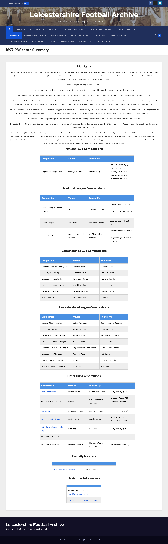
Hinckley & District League (53, 329)
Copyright (37, 42)
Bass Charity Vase (48, 392)
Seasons (13, 35)
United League (48, 223)
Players (53, 29)
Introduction (23, 29)
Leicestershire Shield (51, 291)
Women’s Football (34, 35)
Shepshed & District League (53, 366)
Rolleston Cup (48, 298)
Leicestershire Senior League (54, 342)
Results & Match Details (64, 469)
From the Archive (80, 35)
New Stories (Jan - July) (78, 494)
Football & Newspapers (61, 42)
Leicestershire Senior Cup (53, 285)
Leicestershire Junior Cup (52, 279)
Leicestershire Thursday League (55, 354)
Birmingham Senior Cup (51, 401)
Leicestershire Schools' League (55, 348)
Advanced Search (17, 42)
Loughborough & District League (56, 360)
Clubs (39, 29)
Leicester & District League (53, 335)
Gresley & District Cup (50, 419)
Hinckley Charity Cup (50, 273)
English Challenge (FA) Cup (53, 172)
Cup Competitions (72, 29)
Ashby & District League (52, 323)
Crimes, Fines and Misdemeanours (82, 500)
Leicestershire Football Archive (84, 14)
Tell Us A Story (119, 35)
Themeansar (103, 540)
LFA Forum (100, 35)
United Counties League (52, 236)
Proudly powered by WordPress (71, 540)
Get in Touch (103, 42)
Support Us (85, 42)
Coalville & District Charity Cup (55, 267)
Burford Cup (46, 411)
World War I (58, 35)
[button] (156, 35)
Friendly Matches (127, 29)
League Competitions (100, 29)
